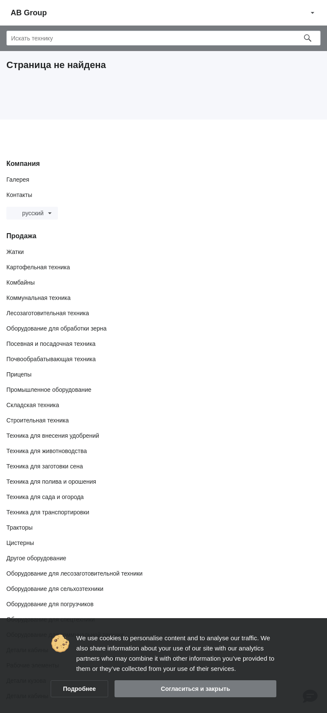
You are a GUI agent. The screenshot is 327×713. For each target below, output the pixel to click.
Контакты (19, 194)
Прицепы (19, 374)
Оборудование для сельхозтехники (54, 588)
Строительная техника (37, 420)
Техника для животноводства (46, 451)
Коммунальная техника (38, 297)
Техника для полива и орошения (51, 481)
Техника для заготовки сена (44, 466)
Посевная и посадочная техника (50, 343)
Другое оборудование (36, 558)
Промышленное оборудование (49, 389)
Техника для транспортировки (47, 512)
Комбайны (20, 282)
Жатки (15, 251)
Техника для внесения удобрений (52, 435)
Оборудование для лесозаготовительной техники (74, 573)
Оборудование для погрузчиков (50, 604)
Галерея (17, 179)
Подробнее (79, 688)
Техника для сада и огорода (45, 496)
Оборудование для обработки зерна (56, 328)
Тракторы (19, 527)
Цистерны (20, 542)
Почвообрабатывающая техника (51, 359)
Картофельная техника (38, 267)
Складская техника (32, 405)
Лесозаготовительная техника (47, 313)
